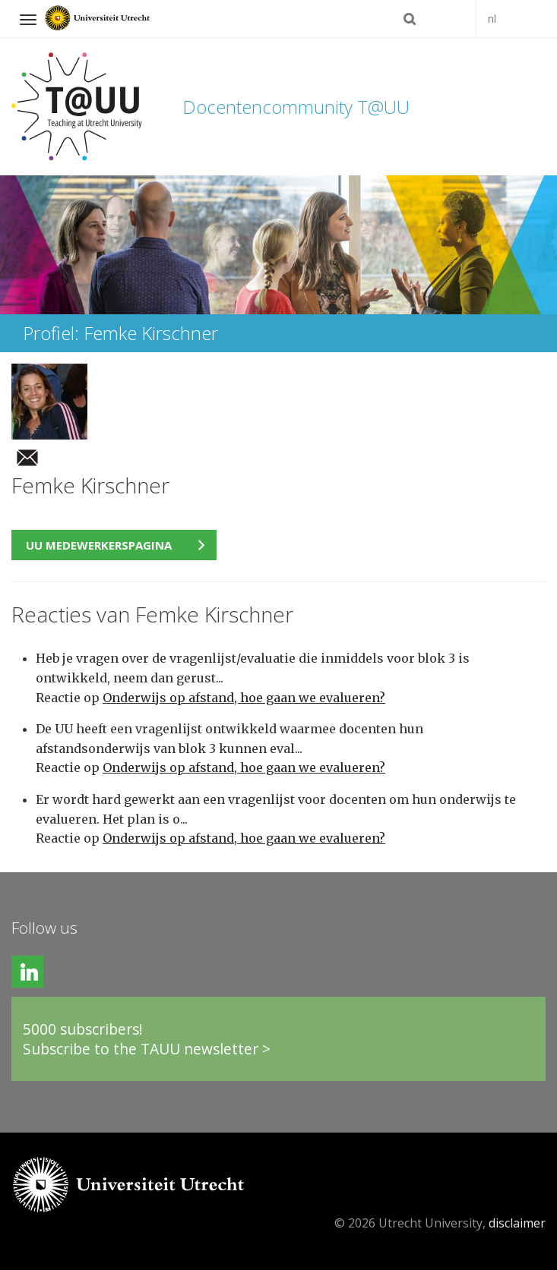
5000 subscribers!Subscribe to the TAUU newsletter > (147, 1039)
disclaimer (517, 1223)
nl (492, 18)
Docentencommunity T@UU (296, 106)
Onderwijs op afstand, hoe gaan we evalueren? (244, 697)
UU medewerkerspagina (99, 545)
